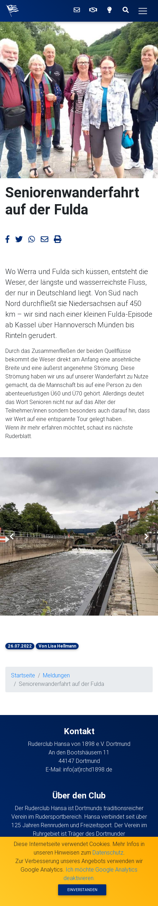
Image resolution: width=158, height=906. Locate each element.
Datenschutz (107, 852)
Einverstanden (82, 890)
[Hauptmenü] (142, 11)
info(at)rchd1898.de (87, 769)
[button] (12, 536)
